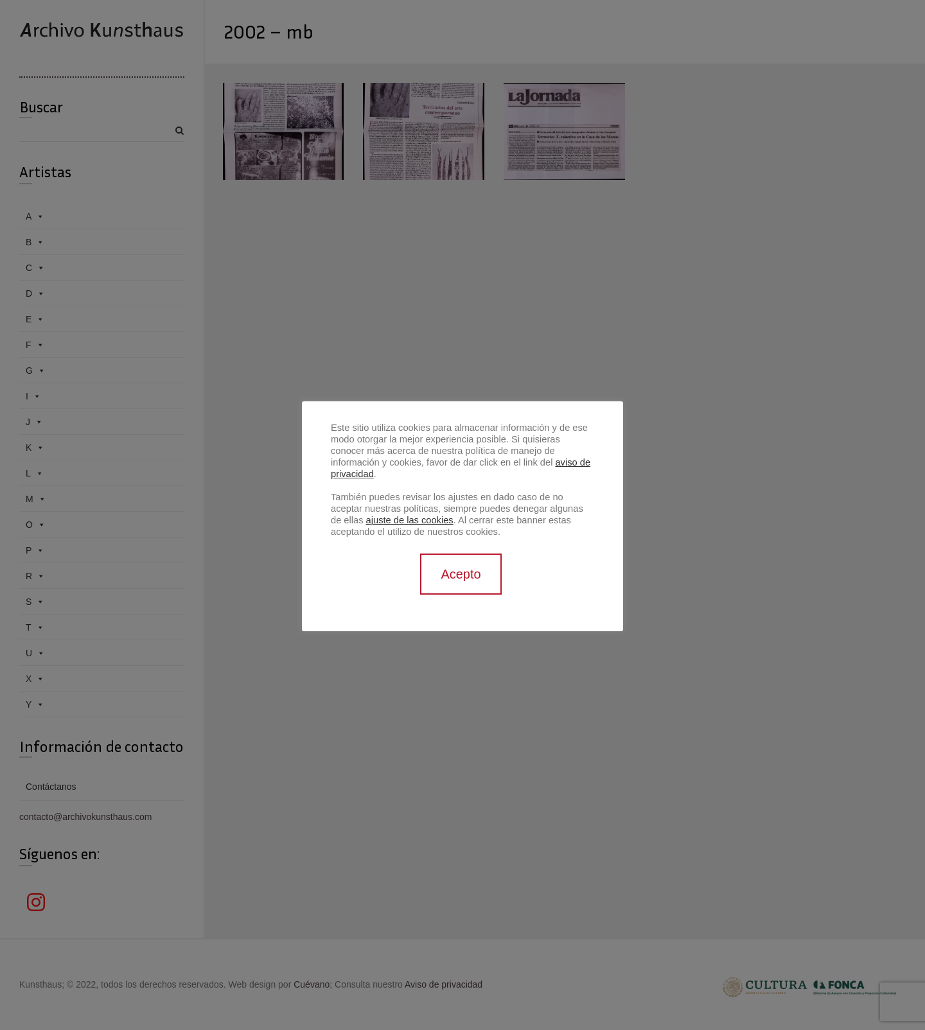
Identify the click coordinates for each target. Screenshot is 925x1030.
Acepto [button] (460, 574)
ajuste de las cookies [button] (410, 520)
